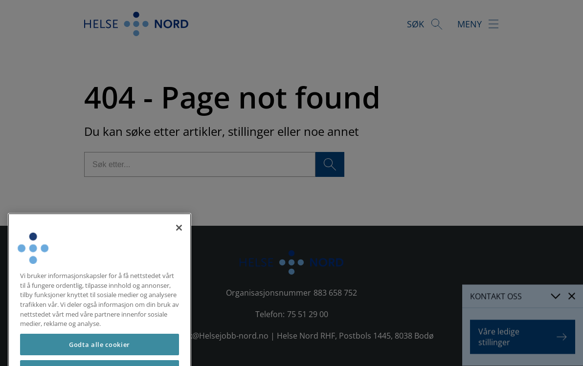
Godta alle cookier (99, 352)
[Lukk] (179, 235)
